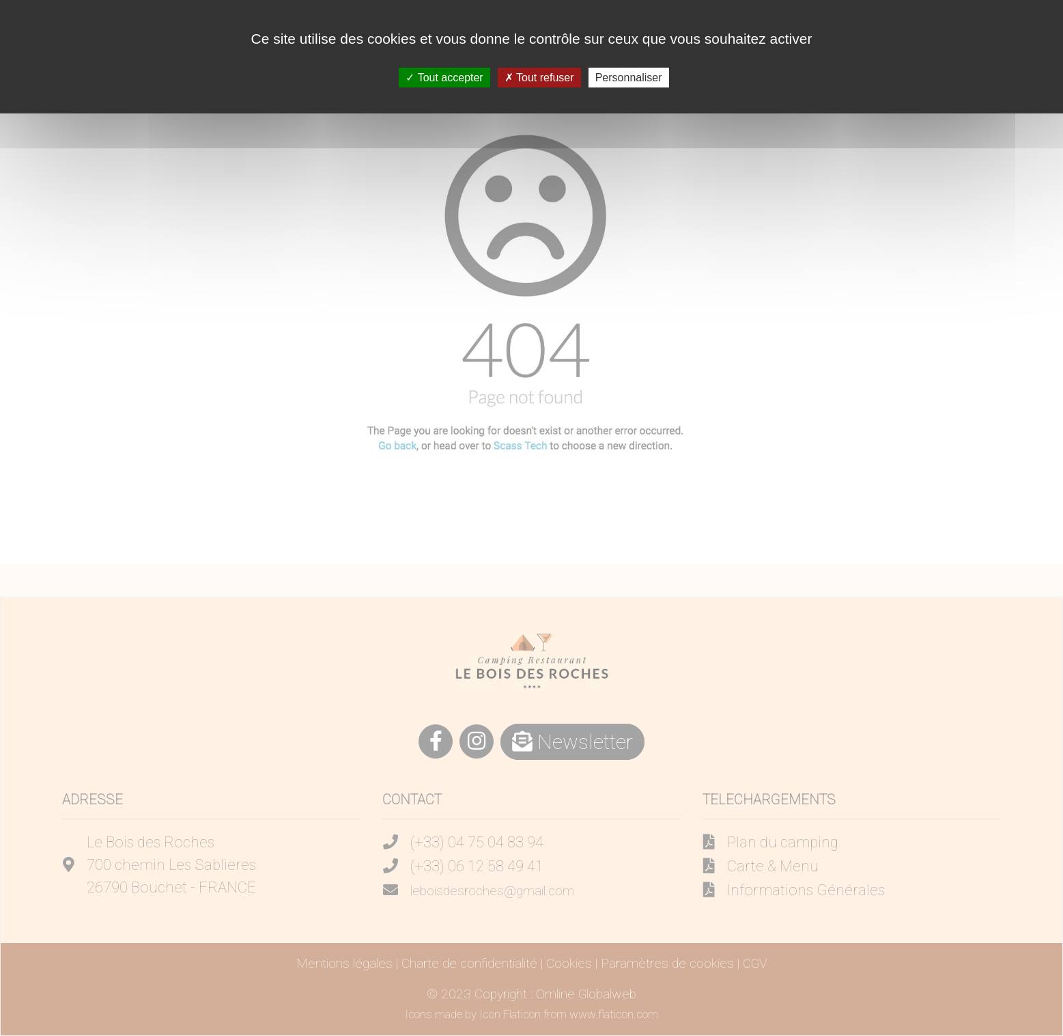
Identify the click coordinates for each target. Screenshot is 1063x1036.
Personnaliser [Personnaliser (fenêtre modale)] (628, 77)
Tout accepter (444, 77)
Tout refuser (539, 77)
